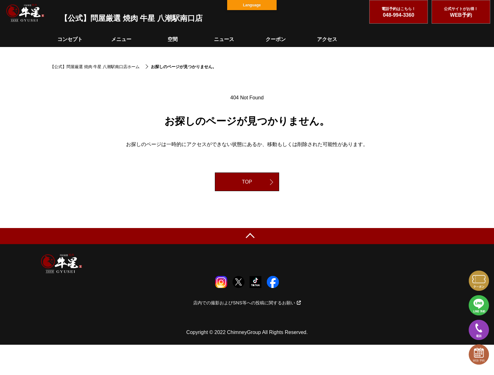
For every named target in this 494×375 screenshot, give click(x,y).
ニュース (224, 39)
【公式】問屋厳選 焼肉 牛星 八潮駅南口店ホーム (95, 66)
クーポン (276, 39)
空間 (173, 39)
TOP (247, 182)
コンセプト (70, 39)
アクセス (327, 39)
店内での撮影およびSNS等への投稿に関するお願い (247, 302)
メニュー (121, 39)
